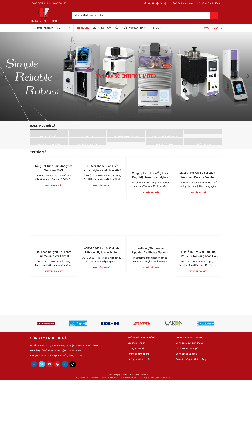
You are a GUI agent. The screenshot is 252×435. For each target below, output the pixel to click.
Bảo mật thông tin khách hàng (191, 359)
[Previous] (4, 76)
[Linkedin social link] (161, 3)
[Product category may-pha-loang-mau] (49, 141)
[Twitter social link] (149, 3)
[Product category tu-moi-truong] (203, 141)
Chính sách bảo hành (186, 354)
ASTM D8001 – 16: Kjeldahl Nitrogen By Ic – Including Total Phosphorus (102, 252)
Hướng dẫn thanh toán (139, 359)
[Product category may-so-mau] (126, 140)
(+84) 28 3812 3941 (73, 350)
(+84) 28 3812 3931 (52, 350)
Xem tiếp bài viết (54, 185)
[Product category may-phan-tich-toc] (87, 141)
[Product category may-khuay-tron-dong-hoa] (126, 133)
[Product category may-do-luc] (87, 133)
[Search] (145, 15)
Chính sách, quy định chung (189, 343)
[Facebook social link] (145, 3)
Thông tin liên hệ (136, 348)
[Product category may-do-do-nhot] (49, 133)
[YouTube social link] (153, 3)
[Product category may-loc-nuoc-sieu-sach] (164, 133)
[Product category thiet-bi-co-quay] (164, 141)
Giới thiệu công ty (136, 343)
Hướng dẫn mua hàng (138, 354)
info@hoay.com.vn (72, 355)
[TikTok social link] (165, 3)
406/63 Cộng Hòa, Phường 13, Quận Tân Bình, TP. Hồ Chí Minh (69, 345)
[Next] (248, 76)
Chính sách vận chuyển (187, 348)
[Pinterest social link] (157, 3)
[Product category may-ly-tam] (203, 132)
